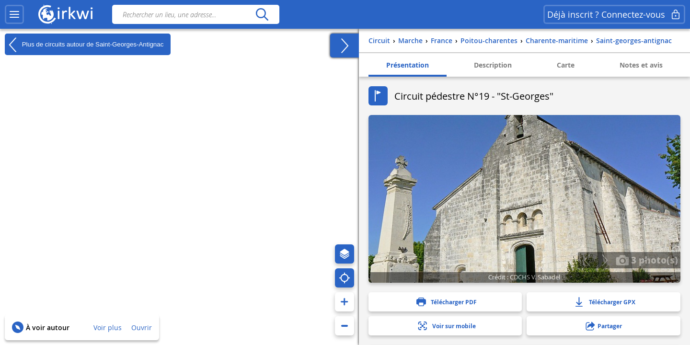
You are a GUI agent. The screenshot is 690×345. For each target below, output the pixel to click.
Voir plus (107, 327)
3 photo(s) (647, 259)
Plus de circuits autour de (84, 44)
